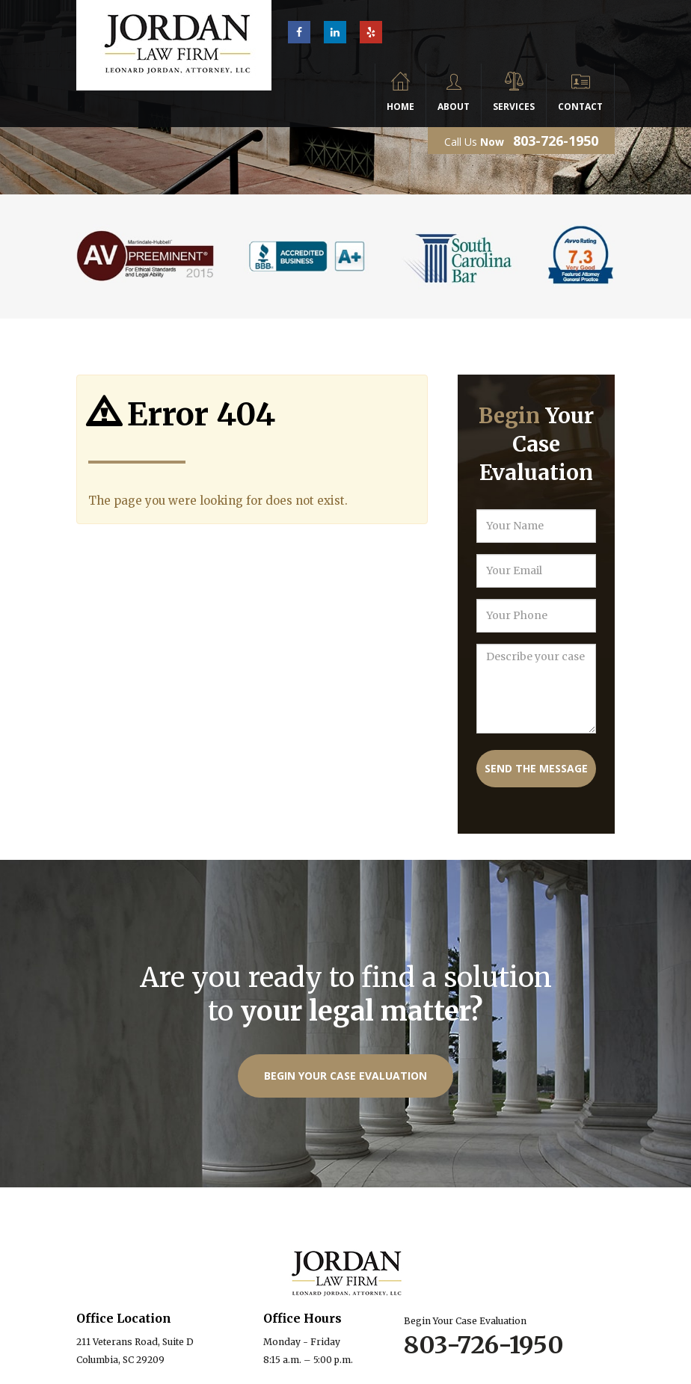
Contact (580, 106)
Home (400, 106)
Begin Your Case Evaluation (345, 1075)
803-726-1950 (555, 141)
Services (514, 106)
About (453, 106)
